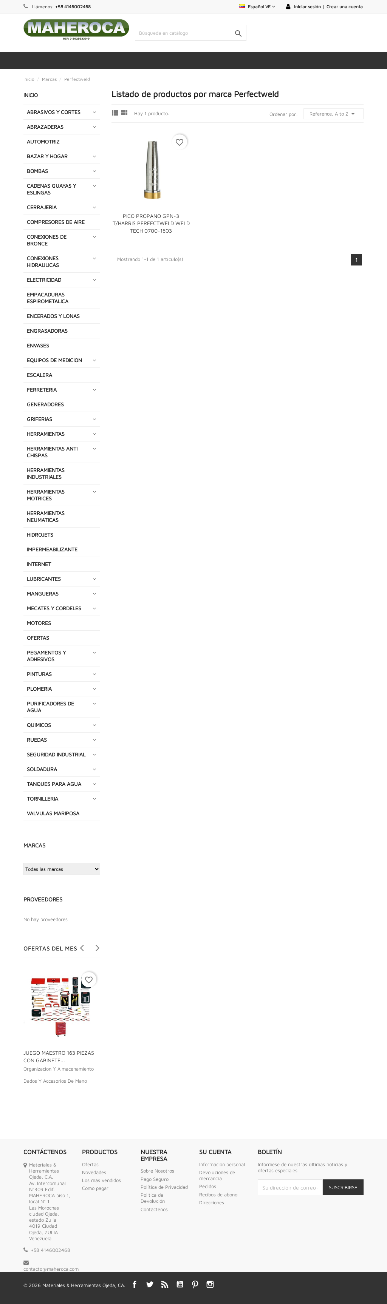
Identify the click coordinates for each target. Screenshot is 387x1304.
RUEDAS (37, 739)
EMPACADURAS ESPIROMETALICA (47, 297)
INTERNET (39, 564)
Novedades (94, 1172)
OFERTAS (38, 637)
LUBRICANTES (44, 579)
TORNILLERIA (42, 798)
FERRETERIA (42, 389)
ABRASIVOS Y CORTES (53, 112)
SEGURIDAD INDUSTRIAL (56, 754)
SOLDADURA (42, 769)
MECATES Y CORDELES (54, 608)
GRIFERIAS (39, 419)
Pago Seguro (155, 1179)
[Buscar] (190, 33)
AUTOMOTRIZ (43, 141)
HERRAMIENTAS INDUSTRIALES (46, 473)
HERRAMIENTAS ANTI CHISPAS (52, 451)
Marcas (34, 845)
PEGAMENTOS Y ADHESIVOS (46, 655)
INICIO (30, 95)
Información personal (222, 1164)
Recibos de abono (218, 1194)
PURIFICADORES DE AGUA (50, 706)
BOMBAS (37, 171)
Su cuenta (215, 1151)
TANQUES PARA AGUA (54, 784)
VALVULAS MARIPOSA (53, 813)
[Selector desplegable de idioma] (257, 6)
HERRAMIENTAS (46, 434)
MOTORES (39, 623)
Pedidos (207, 1186)
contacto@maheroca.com (51, 1269)
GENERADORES (45, 404)
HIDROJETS (40, 534)
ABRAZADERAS (45, 126)
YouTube (180, 1284)
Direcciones (211, 1202)
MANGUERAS (43, 593)
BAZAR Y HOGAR (47, 156)
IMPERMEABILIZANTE (52, 549)
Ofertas (90, 1164)
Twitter (150, 1284)
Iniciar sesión (307, 6)
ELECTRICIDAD (44, 279)
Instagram (210, 1284)
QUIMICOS (39, 725)
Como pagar (95, 1188)
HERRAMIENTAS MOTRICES (46, 495)
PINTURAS (39, 674)
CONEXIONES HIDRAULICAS (43, 261)
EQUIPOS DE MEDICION (54, 360)
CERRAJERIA (42, 207)
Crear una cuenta (345, 6)
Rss (165, 1284)
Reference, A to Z (334, 113)
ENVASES (38, 345)
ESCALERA (39, 375)
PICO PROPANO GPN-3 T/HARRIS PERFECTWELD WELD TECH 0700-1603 (151, 223)
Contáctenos (154, 1209)
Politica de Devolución (153, 1198)
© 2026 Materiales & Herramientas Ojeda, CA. (74, 1285)
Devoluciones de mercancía (217, 1175)
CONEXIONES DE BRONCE (47, 240)
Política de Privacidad (164, 1187)
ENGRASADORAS (47, 330)
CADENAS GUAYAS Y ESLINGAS (51, 189)
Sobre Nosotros (157, 1171)
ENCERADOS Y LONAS (53, 316)
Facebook (134, 1284)
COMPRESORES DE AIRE (56, 222)
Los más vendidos (101, 1180)
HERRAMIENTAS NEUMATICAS (46, 516)
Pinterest (195, 1284)
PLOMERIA (39, 688)
